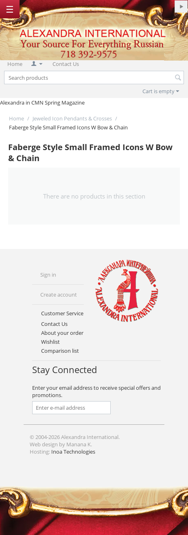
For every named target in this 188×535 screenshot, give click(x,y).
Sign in (48, 274)
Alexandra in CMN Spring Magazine (42, 102)
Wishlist (50, 341)
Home (14, 64)
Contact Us (65, 64)
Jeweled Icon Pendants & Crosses (72, 118)
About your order (62, 332)
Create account (58, 294)
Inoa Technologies (73, 451)
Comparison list (60, 350)
